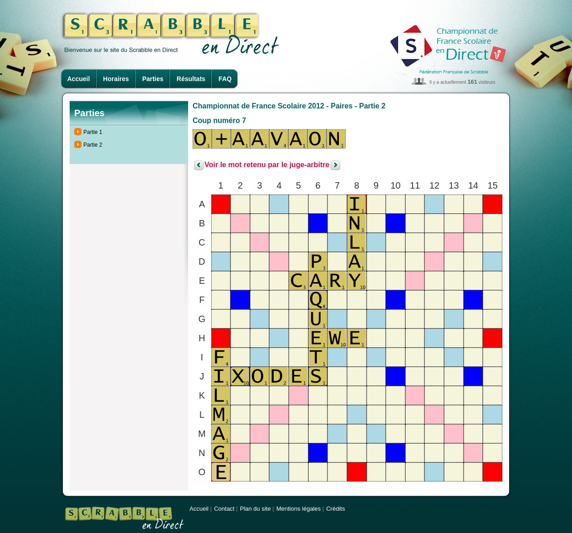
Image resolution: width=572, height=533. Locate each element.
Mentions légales (298, 508)
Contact (224, 508)
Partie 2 (92, 145)
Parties (152, 78)
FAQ (225, 78)
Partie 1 (92, 132)
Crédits (335, 508)
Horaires (116, 78)
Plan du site (255, 508)
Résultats (191, 78)
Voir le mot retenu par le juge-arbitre (266, 165)
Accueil (78, 78)
